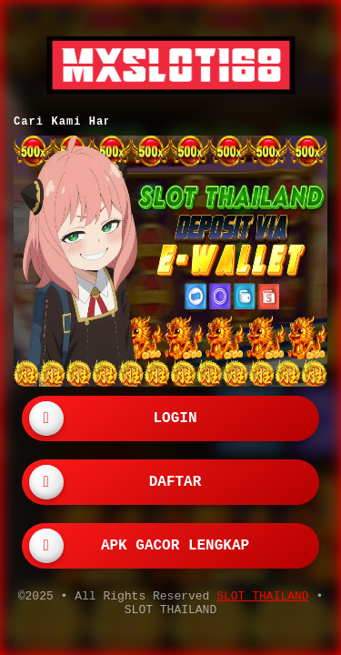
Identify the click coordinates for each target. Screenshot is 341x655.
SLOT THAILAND (262, 596)
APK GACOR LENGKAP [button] (175, 544)
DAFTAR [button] (175, 480)
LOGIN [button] (174, 417)
